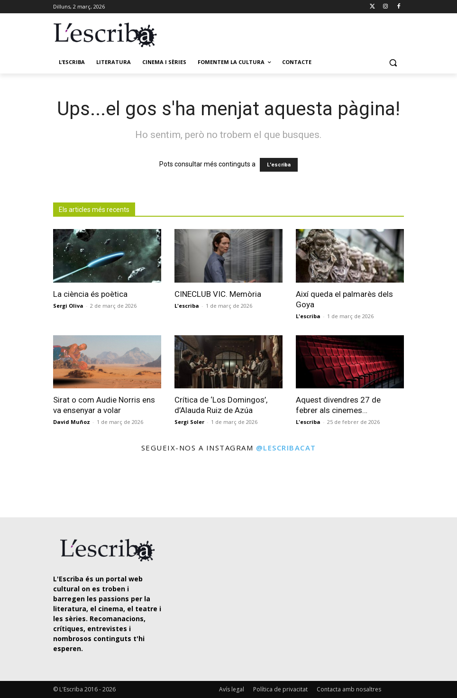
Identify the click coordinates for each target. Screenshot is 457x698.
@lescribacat (286, 447)
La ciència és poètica (90, 294)
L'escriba (279, 165)
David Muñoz (71, 421)
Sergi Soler (189, 421)
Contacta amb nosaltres (349, 689)
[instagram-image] (26, 486)
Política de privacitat (280, 689)
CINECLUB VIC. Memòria (217, 294)
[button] (393, 62)
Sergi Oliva (68, 305)
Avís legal (231, 689)
